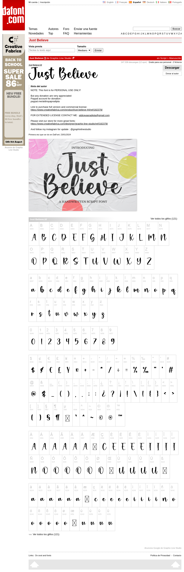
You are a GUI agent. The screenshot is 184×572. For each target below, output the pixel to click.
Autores (53, 29)
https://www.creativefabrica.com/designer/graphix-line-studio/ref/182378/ (69, 123)
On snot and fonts (43, 555)
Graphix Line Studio (60, 58)
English (108, 2)
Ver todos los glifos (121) (164, 218)
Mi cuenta (33, 2)
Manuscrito (175, 58)
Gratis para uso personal (160, 62)
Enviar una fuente (85, 29)
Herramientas (83, 33)
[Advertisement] (96, 16)
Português (175, 2)
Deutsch (148, 2)
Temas (33, 29)
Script (163, 58)
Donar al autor (172, 73)
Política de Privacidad (160, 555)
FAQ (66, 33)
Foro (66, 29)
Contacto (177, 555)
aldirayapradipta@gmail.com (94, 115)
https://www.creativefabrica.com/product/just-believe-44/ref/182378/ (66, 109)
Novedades (36, 33)
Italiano (161, 2)
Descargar (172, 67)
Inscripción (45, 2)
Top (50, 33)
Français (121, 2)
